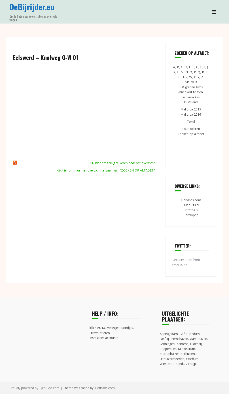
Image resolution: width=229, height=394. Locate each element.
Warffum (192, 359)
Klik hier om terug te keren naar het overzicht (122, 163)
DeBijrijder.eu (32, 7)
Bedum (194, 334)
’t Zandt (178, 364)
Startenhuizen (170, 354)
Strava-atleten (99, 333)
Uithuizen (188, 354)
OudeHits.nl (190, 205)
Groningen (167, 344)
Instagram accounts (103, 338)
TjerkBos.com (191, 200)
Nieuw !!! (191, 82)
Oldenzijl (196, 344)
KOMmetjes (110, 328)
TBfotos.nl (190, 210)
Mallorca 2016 (190, 114)
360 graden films (191, 87)
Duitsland (191, 102)
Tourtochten (191, 129)
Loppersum (168, 349)
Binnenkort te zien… (190, 92)
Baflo (183, 334)
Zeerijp (191, 364)
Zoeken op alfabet (191, 134)
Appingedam (169, 334)
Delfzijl (165, 339)
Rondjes (127, 328)
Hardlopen (190, 215)
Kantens (182, 344)
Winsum (165, 364)
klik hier (94, 328)
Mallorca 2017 (190, 109)
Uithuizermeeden (172, 359)
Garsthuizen (198, 339)
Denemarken (190, 97)
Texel (191, 121)
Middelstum (186, 349)
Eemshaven (179, 339)
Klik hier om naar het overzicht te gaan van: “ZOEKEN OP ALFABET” (106, 170)
